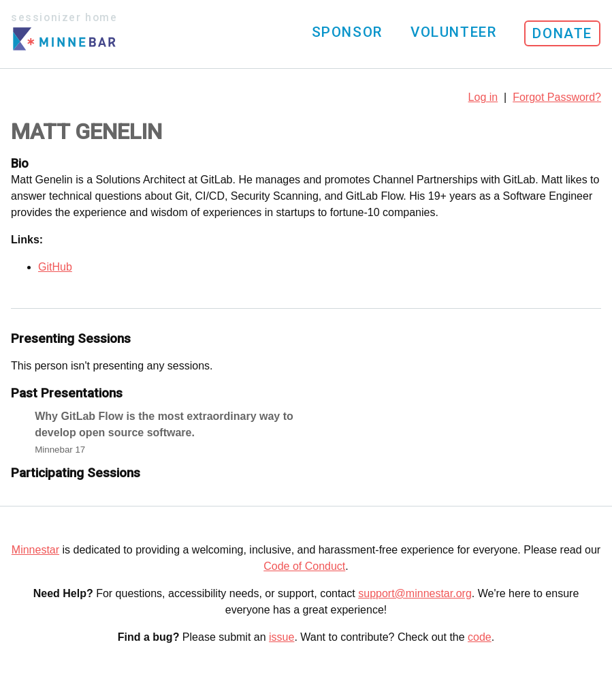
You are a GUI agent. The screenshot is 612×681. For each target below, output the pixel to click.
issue (281, 637)
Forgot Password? (557, 97)
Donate (562, 33)
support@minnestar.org (415, 593)
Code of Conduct (304, 566)
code (480, 637)
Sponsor (347, 32)
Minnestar (35, 550)
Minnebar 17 (60, 449)
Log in (483, 97)
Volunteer (453, 32)
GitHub (55, 267)
